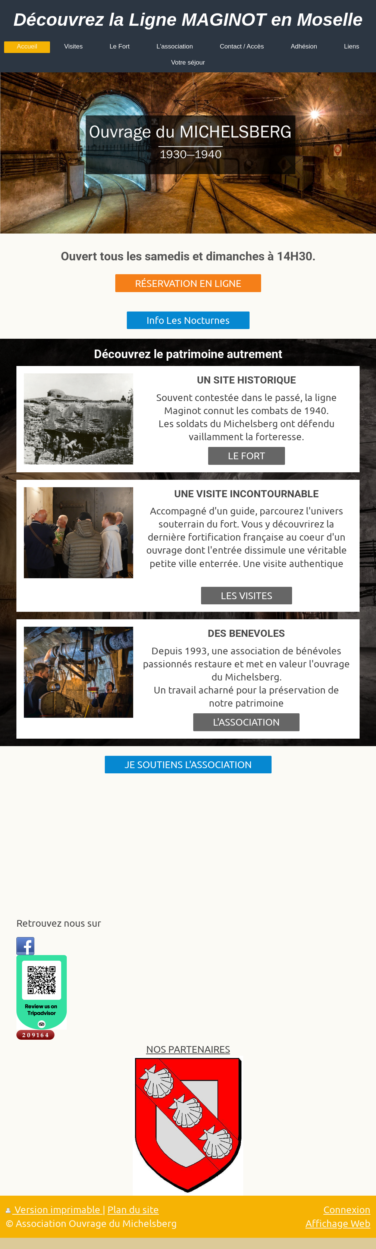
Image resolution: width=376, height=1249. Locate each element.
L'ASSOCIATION (246, 722)
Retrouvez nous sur (58, 923)
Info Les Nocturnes (188, 320)
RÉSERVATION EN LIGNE (188, 283)
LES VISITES (246, 595)
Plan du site (133, 1209)
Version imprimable (54, 1209)
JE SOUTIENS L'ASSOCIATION (188, 764)
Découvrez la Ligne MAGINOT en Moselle (188, 19)
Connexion (346, 1209)
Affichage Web (338, 1223)
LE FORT (246, 455)
